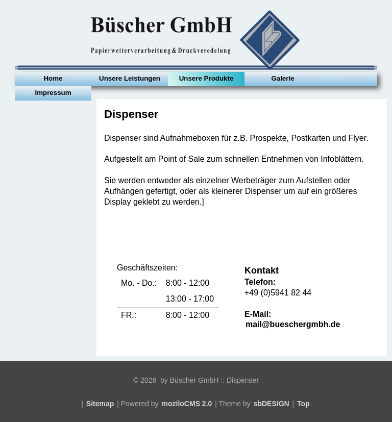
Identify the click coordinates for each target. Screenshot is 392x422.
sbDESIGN (271, 404)
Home (52, 78)
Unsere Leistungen (129, 78)
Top (303, 404)
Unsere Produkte (206, 78)
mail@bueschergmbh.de (293, 324)
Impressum (53, 92)
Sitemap (100, 404)
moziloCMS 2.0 (187, 404)
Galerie (282, 78)
